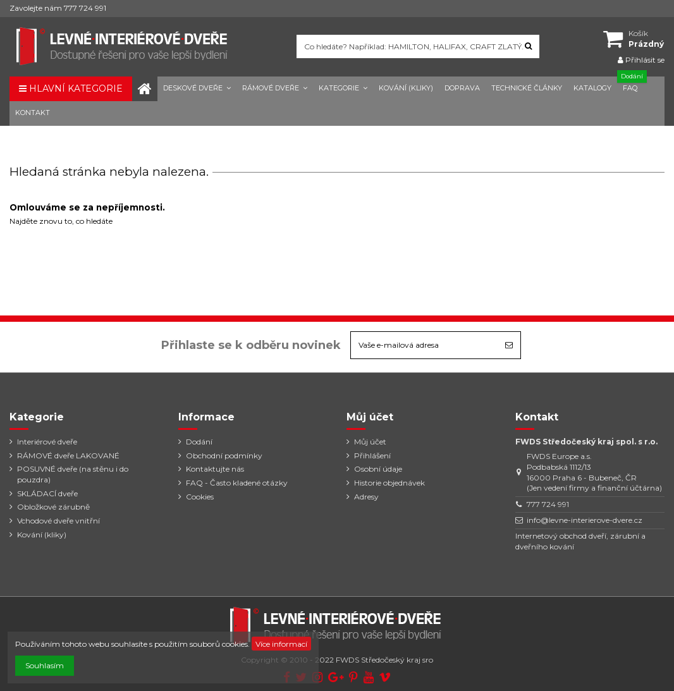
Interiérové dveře (47, 441)
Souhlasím (44, 665)
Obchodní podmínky (224, 455)
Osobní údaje (378, 469)
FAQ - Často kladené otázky (237, 482)
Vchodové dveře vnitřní (58, 520)
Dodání (199, 441)
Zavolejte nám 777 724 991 (57, 8)
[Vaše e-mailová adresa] (424, 345)
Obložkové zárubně (53, 506)
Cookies (200, 496)
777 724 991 (548, 504)
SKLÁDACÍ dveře (47, 493)
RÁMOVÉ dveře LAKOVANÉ (68, 455)
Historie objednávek (389, 482)
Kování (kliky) (41, 534)
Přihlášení (372, 455)
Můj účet (370, 441)
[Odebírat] (509, 345)
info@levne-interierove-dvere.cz (584, 520)
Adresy (366, 496)
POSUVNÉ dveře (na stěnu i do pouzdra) (72, 474)
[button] (196, 88)
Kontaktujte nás (215, 469)
